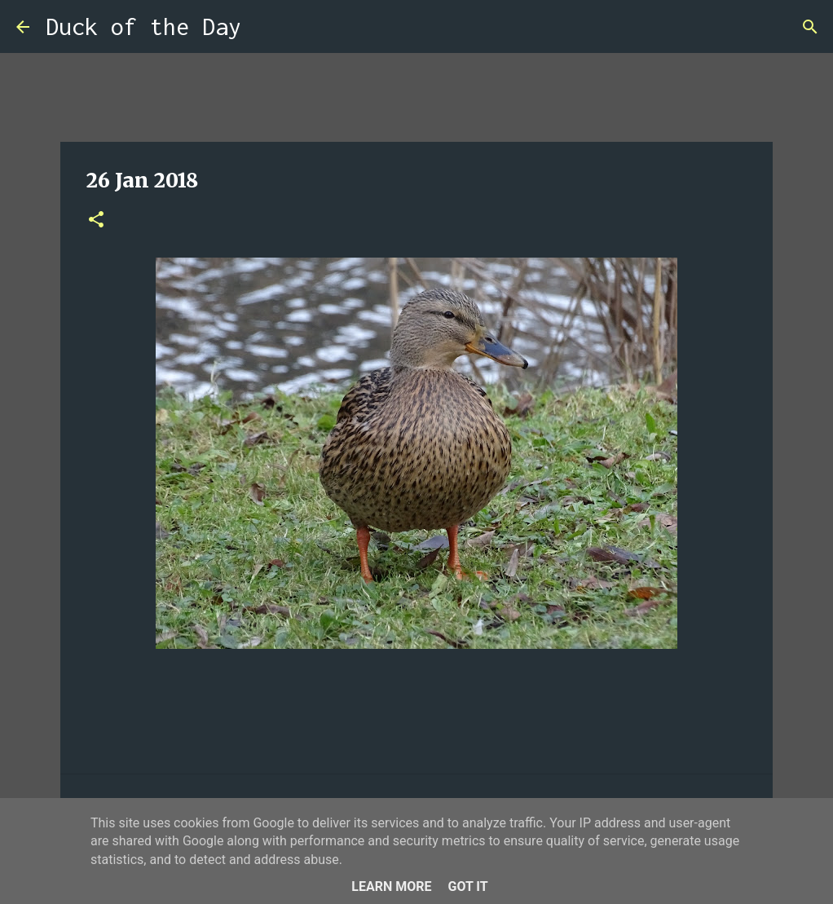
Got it (467, 886)
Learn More (391, 886)
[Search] (264, 26)
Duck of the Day (143, 26)
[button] (96, 220)
